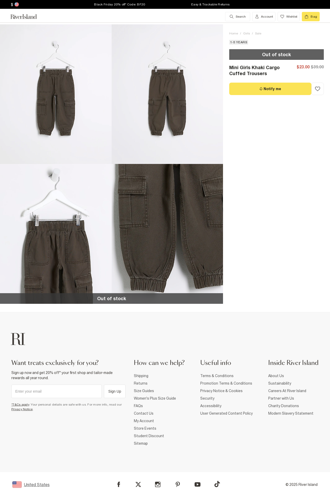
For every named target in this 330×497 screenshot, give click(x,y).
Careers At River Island (287, 391)
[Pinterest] (177, 484)
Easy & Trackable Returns (210, 4)
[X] (138, 484)
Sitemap (141, 443)
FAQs (138, 406)
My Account (144, 421)
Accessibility (210, 406)
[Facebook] (118, 484)
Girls (246, 33)
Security (207, 398)
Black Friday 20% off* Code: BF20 (119, 4)
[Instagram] (157, 484)
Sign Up (114, 391)
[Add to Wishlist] (317, 89)
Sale (258, 33)
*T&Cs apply (20, 404)
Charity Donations (283, 406)
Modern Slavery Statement (290, 413)
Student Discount (149, 436)
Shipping (141, 376)
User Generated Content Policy (226, 413)
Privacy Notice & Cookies (221, 391)
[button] (56, 94)
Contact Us (144, 413)
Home (233, 33)
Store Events (145, 428)
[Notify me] (270, 89)
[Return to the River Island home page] (27, 16)
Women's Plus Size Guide (155, 398)
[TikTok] (217, 484)
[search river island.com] (237, 16)
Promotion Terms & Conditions (226, 383)
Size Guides (144, 391)
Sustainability (279, 383)
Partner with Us (281, 398)
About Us (276, 376)
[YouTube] (197, 484)
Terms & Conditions (217, 376)
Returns (141, 383)
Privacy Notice (22, 409)
